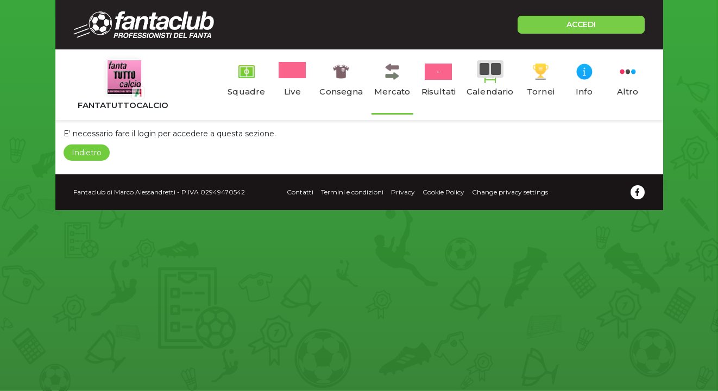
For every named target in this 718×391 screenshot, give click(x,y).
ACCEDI (581, 24)
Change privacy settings (510, 192)
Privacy (403, 192)
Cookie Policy (443, 192)
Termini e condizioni (352, 192)
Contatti (300, 192)
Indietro (87, 152)
